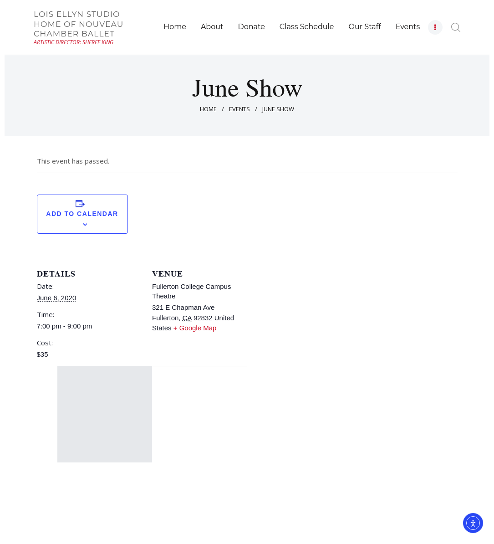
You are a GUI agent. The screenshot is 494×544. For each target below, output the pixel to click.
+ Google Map (195, 328)
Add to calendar (82, 213)
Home (208, 109)
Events (239, 109)
